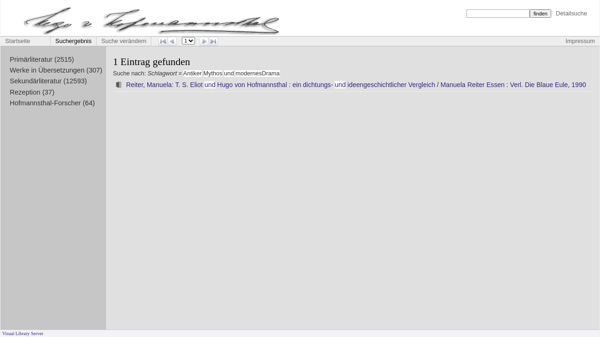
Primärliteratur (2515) (42, 59)
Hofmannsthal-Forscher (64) (52, 103)
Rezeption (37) (32, 92)
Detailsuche (571, 13)
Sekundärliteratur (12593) (48, 81)
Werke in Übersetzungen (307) (56, 70)
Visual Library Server (23, 333)
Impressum (580, 41)
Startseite (17, 41)
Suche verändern (123, 41)
